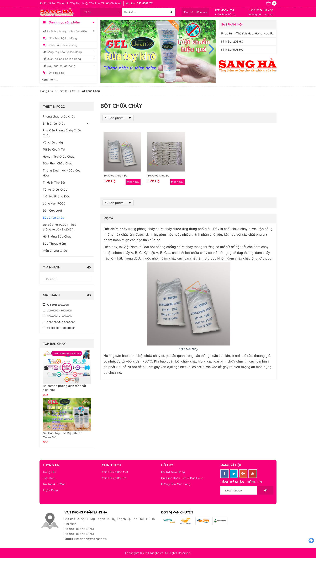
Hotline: (69, 529)
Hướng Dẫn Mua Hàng (175, 484)
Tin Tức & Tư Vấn (54, 484)
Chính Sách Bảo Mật (115, 472)
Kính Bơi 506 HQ (232, 49)
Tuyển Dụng (50, 490)
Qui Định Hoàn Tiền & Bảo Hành (182, 478)
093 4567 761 (224, 10)
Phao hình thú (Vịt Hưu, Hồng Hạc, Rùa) (249, 33)
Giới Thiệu (49, 478)
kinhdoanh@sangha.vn (90, 539)
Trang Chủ (49, 472)
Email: (68, 539)
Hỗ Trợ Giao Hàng (173, 472)
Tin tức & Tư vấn (261, 10)
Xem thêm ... (50, 79)
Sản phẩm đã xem (195, 12)
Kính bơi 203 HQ (232, 41)
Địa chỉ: (69, 519)
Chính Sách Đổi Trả (114, 478)
